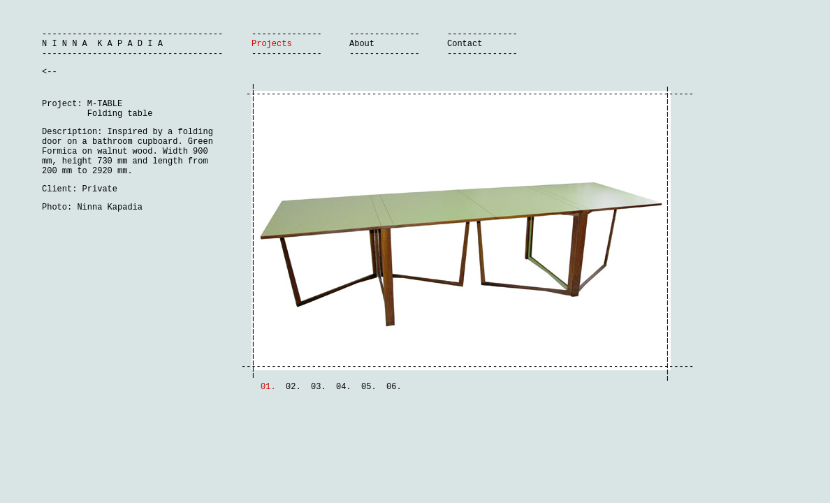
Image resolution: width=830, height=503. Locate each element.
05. (369, 387)
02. (293, 387)
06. (394, 387)
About (361, 44)
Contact (464, 44)
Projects (272, 44)
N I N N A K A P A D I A (102, 44)
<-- (49, 72)
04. (343, 387)
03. (318, 387)
